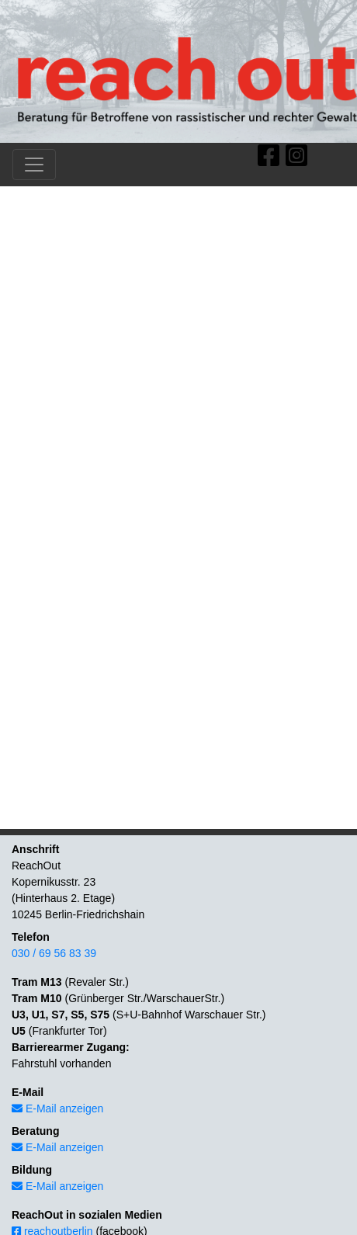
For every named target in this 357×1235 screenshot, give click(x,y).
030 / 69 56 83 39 (54, 953)
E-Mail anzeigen (57, 1108)
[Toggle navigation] (34, 164)
